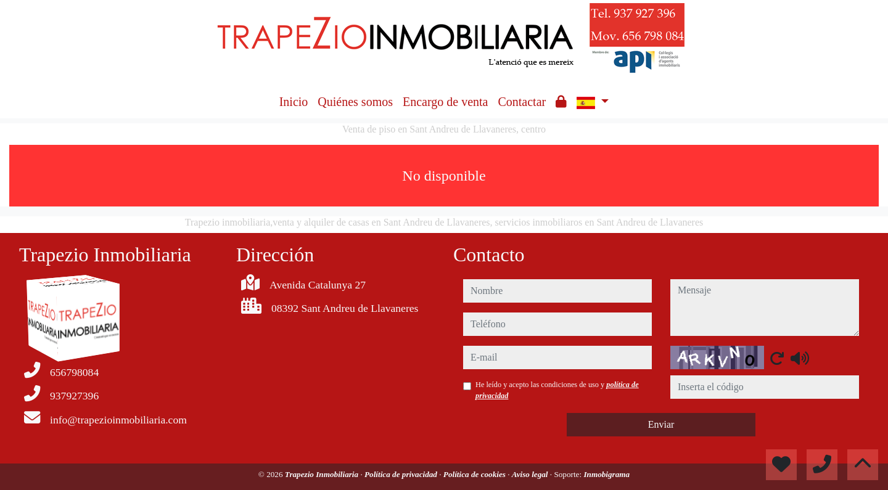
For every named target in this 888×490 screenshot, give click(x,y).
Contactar (522, 101)
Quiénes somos (355, 101)
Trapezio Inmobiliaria (323, 474)
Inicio (293, 101)
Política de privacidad (401, 474)
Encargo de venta (445, 101)
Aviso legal (531, 474)
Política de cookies (475, 474)
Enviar (661, 424)
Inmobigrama (606, 474)
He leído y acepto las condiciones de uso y (557, 390)
